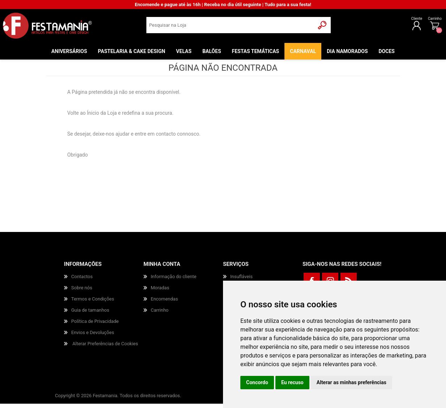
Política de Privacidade (95, 325)
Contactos (82, 281)
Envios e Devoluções (92, 336)
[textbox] (230, 27)
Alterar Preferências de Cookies (105, 348)
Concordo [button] (257, 382)
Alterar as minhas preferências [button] (351, 382)
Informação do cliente (173, 281)
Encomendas (164, 303)
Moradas (160, 292)
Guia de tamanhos (90, 314)
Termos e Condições (92, 303)
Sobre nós (81, 292)
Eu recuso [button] (292, 382)
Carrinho (431, 21)
